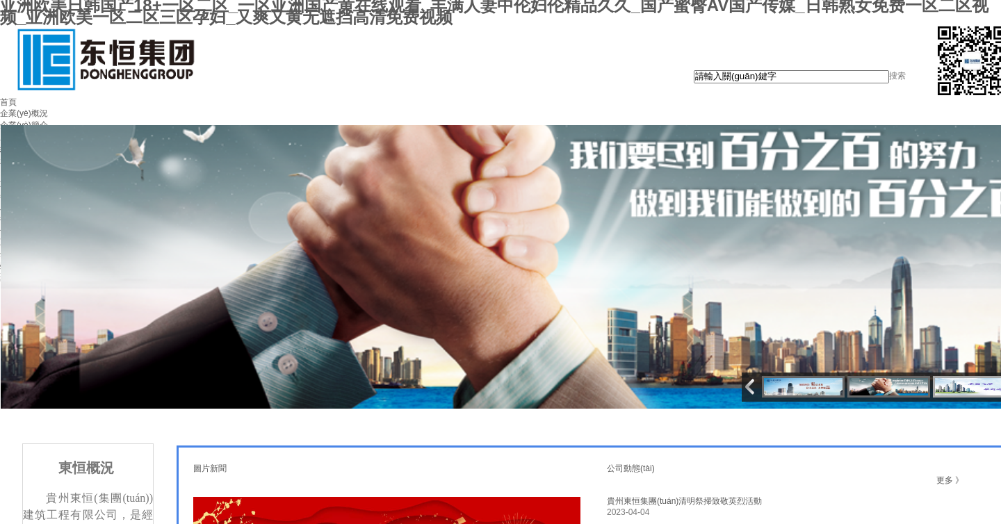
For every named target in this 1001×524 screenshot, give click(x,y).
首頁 (8, 102)
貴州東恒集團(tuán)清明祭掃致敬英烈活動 (684, 501)
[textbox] (791, 76)
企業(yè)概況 (24, 113)
